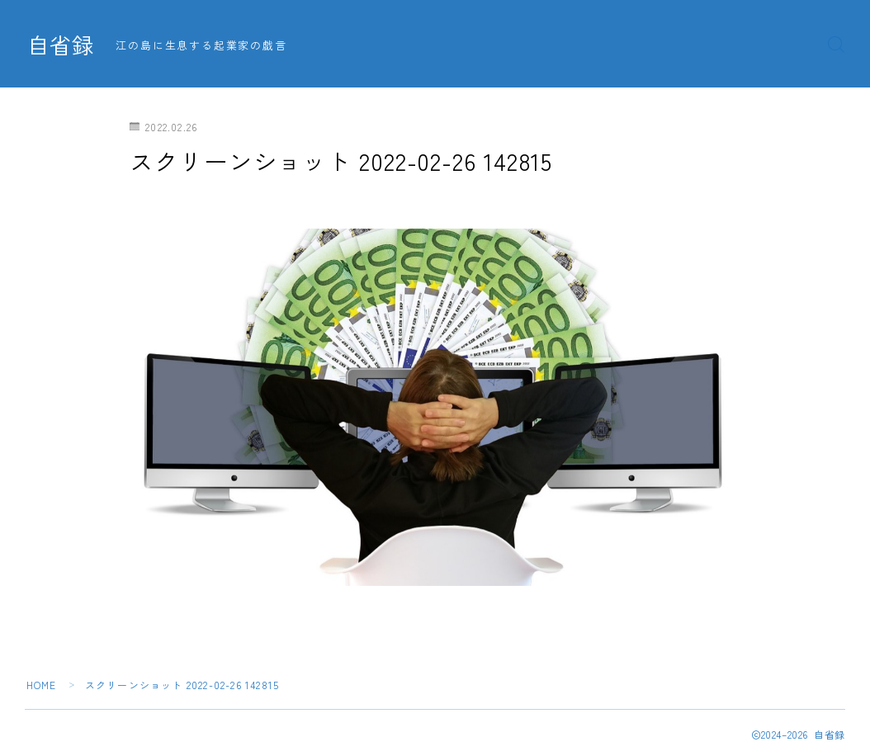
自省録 (62, 44)
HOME (41, 685)
